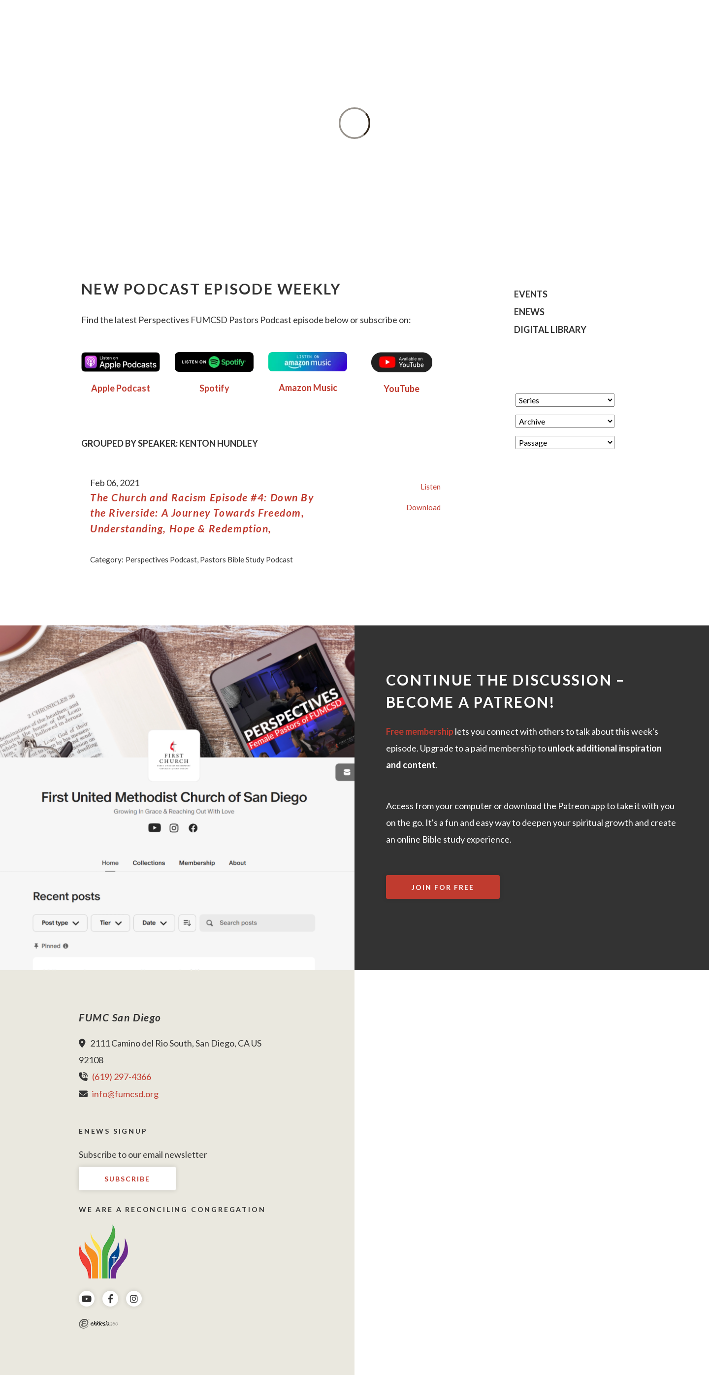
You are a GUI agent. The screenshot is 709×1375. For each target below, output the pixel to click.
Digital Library (550, 330)
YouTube (401, 388)
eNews (529, 312)
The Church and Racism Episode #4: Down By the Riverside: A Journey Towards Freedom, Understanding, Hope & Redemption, (202, 512)
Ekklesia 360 (98, 1324)
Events (531, 294)
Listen (430, 486)
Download (423, 507)
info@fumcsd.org (125, 1093)
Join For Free (443, 887)
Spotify (214, 388)
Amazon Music (308, 387)
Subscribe (127, 1179)
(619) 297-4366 (121, 1076)
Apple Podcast (120, 388)
